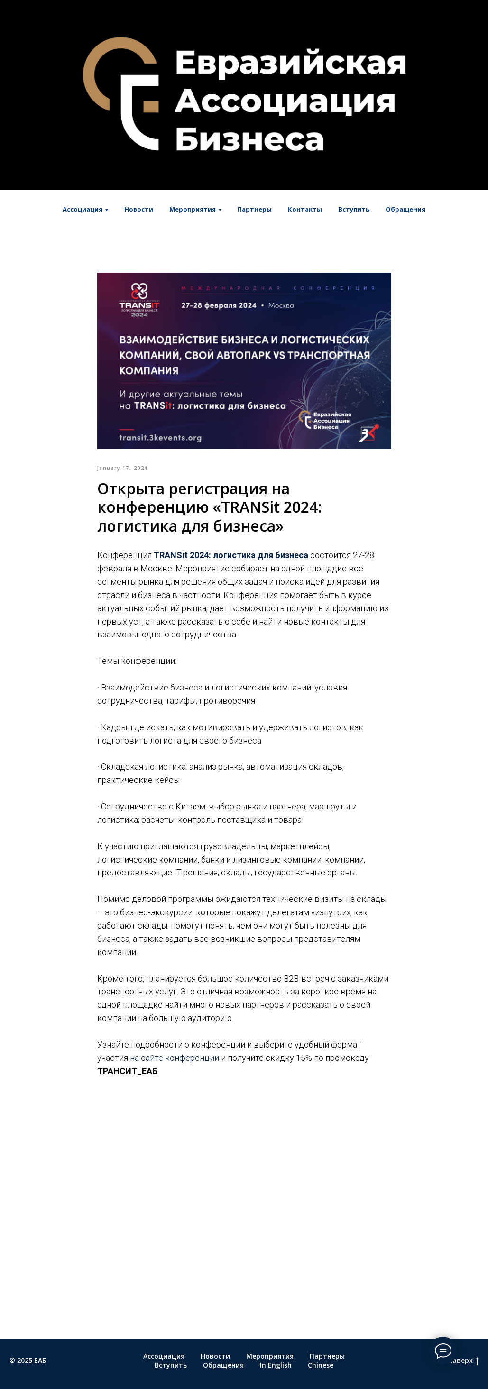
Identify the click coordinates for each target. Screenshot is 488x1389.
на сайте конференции (174, 1058)
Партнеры (255, 209)
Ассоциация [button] (82, 209)
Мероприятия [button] (192, 209)
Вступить (353, 209)
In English (276, 1365)
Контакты (305, 209)
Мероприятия (270, 1356)
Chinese (320, 1365)
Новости (138, 209)
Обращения (405, 209)
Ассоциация (163, 1356)
